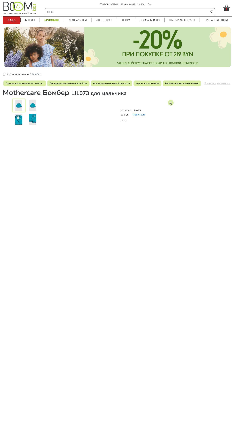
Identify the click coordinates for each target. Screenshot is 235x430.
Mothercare (139, 114)
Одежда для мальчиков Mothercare (111, 83)
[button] (227, 8)
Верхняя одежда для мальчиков (181, 83)
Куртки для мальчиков (147, 83)
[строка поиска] (128, 11)
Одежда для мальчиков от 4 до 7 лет (68, 83)
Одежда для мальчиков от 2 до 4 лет (24, 83)
